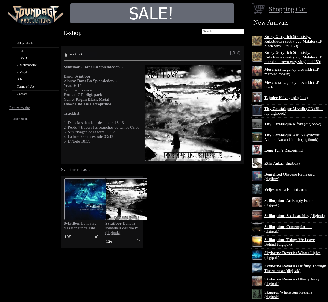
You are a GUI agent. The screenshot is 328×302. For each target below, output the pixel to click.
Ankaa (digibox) (282, 163)
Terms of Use (25, 86)
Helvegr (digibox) (286, 98)
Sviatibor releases (75, 169)
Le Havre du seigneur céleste (80, 225)
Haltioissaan (285, 189)
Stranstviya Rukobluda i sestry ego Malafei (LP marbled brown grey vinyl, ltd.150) (293, 57)
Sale (20, 79)
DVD (23, 58)
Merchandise (28, 65)
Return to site (19, 108)
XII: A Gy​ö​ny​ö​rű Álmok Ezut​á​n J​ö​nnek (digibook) (292, 137)
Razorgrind (283, 150)
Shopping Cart (288, 9)
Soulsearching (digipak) (294, 216)
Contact (22, 94)
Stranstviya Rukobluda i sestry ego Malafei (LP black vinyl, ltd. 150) (293, 41)
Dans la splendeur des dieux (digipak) (121, 228)
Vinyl (23, 72)
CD (22, 51)
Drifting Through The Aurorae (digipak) (295, 268)
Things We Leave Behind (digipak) (289, 242)
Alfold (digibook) (292, 124)
